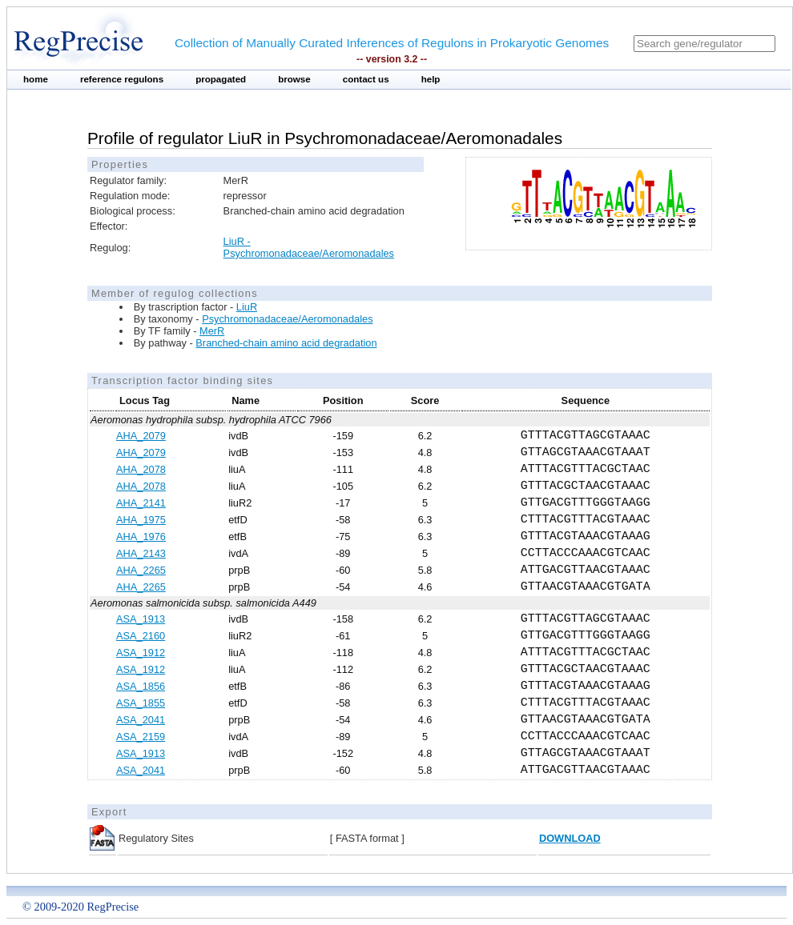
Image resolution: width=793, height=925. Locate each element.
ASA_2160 (140, 636)
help (431, 79)
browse (294, 79)
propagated (220, 79)
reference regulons (121, 79)
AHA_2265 (141, 570)
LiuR (246, 307)
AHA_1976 (141, 537)
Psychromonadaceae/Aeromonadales (287, 319)
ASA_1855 (140, 703)
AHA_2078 (141, 469)
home (35, 79)
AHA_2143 (141, 553)
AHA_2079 (141, 436)
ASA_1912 (140, 653)
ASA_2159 (140, 737)
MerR (211, 331)
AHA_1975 (141, 520)
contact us (366, 79)
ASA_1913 (140, 619)
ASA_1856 (140, 686)
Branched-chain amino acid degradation (285, 343)
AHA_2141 (141, 503)
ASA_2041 (140, 720)
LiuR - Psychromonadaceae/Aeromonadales (308, 247)
